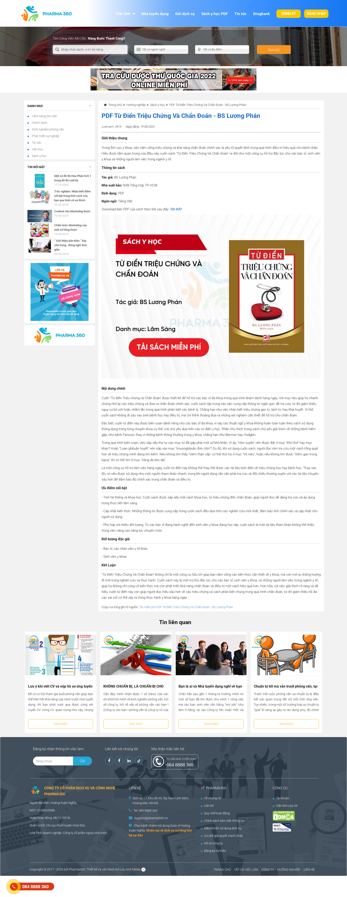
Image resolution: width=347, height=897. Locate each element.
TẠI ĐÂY (176, 209)
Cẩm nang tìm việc (44, 116)
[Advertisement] (80, 886)
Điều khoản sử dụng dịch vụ (221, 828)
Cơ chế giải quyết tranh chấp (222, 836)
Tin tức (240, 14)
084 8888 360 (180, 764)
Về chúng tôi (211, 798)
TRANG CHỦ (222, 869)
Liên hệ (207, 805)
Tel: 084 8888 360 (145, 810)
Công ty (68, 833)
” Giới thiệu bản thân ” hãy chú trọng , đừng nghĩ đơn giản (70, 245)
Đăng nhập (316, 14)
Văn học (37, 149)
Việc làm (123, 13)
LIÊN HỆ (309, 869)
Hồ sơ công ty (212, 843)
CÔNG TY (267, 869)
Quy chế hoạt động (215, 813)
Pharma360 (77, 869)
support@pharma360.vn (151, 818)
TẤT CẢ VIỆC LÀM (246, 869)
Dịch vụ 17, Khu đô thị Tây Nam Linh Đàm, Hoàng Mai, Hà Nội (161, 800)
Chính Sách (39, 123)
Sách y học (39, 156)
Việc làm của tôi (285, 805)
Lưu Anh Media (130, 869)
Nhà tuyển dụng (155, 14)
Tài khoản (281, 798)
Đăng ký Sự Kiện (213, 851)
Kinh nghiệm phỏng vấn (47, 129)
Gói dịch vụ (185, 14)
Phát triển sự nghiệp (45, 136)
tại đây (138, 835)
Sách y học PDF (214, 14)
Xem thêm (61, 724)
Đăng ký (288, 14)
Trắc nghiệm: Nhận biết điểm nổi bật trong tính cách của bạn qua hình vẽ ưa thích (72, 196)
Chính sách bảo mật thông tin (223, 820)
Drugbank (261, 14)
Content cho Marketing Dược (72, 211)
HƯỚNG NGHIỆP (288, 869)
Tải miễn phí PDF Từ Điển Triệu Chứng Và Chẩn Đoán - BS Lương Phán (186, 607)
